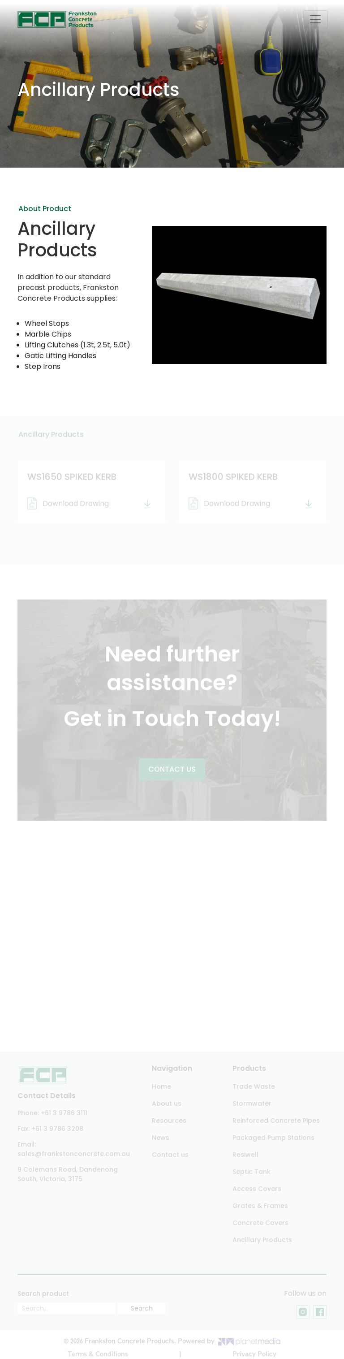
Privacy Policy (254, 1354)
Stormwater (251, 1103)
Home (161, 1086)
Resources (169, 1120)
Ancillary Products (262, 1239)
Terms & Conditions (98, 1354)
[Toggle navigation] (315, 19)
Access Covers (256, 1188)
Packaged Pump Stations (273, 1137)
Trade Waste (253, 1086)
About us (166, 1103)
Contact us (170, 1154)
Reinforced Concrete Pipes (276, 1120)
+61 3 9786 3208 (57, 1128)
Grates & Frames (260, 1205)
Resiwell (245, 1154)
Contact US (172, 770)
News (160, 1137)
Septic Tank (251, 1171)
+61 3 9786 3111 (64, 1112)
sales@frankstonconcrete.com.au (73, 1153)
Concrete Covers (260, 1222)
